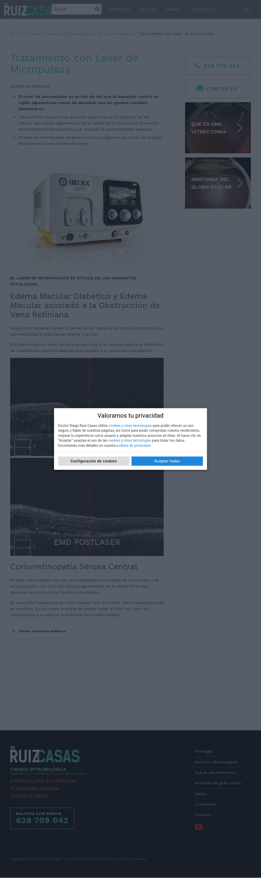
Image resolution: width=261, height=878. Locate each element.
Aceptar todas (167, 461)
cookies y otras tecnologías (130, 426)
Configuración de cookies (93, 461)
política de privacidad (133, 445)
